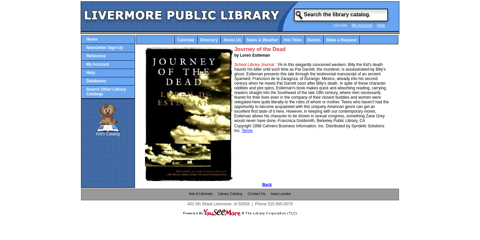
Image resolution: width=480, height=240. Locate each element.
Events (314, 40)
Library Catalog (230, 194)
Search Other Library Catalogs (106, 91)
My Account (362, 25)
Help (381, 25)
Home (91, 39)
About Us (232, 40)
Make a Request (341, 40)
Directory (209, 40)
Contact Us (256, 194)
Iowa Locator (281, 194)
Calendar (185, 40)
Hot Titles (293, 40)
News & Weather (262, 40)
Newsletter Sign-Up (104, 47)
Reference (96, 56)
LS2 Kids (340, 25)
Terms (247, 130)
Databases (96, 81)
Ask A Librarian (201, 194)
